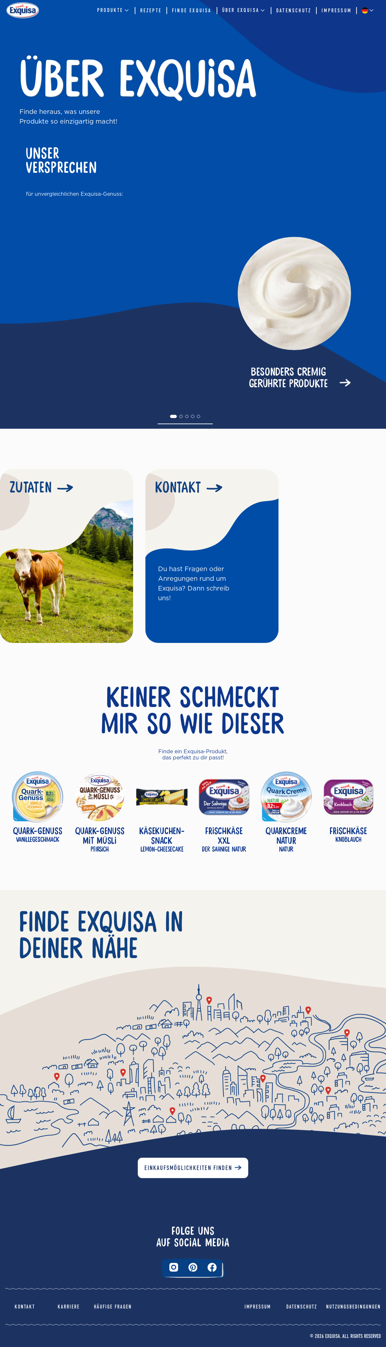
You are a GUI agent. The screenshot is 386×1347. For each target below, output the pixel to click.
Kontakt (25, 1307)
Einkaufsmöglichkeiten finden (188, 1168)
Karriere (69, 1307)
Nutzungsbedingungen (353, 1307)
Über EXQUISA (244, 10)
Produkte (113, 10)
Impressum (336, 10)
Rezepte (151, 10)
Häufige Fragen (113, 1307)
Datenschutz (293, 10)
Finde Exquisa (192, 10)
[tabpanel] (185, 315)
